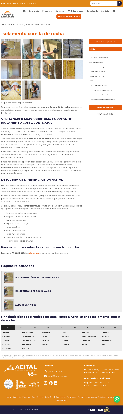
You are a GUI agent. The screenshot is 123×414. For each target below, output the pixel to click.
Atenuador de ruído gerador (99, 67)
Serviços (59, 11)
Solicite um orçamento (69, 16)
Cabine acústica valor (96, 76)
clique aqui (34, 253)
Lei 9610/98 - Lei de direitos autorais (29, 357)
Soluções (49, 397)
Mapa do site (61, 400)
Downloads (92, 11)
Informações (89, 397)
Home (10, 397)
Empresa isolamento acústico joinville (102, 99)
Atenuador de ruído (96, 62)
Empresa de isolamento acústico (100, 90)
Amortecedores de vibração (98, 57)
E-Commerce (59, 397)
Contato (105, 11)
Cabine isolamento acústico (98, 81)
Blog (34, 397)
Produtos (47, 11)
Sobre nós (34, 11)
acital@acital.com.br (26, 3)
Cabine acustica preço (97, 71)
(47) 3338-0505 (8, 3)
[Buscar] (119, 3)
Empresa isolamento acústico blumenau (103, 95)
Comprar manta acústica (98, 85)
